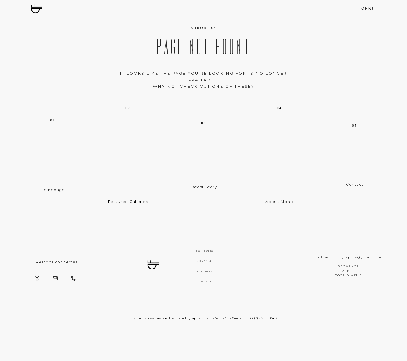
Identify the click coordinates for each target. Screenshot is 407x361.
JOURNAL (205, 261)
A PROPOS (204, 271)
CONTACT (204, 281)
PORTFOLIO (204, 251)
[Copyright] (203, 348)
